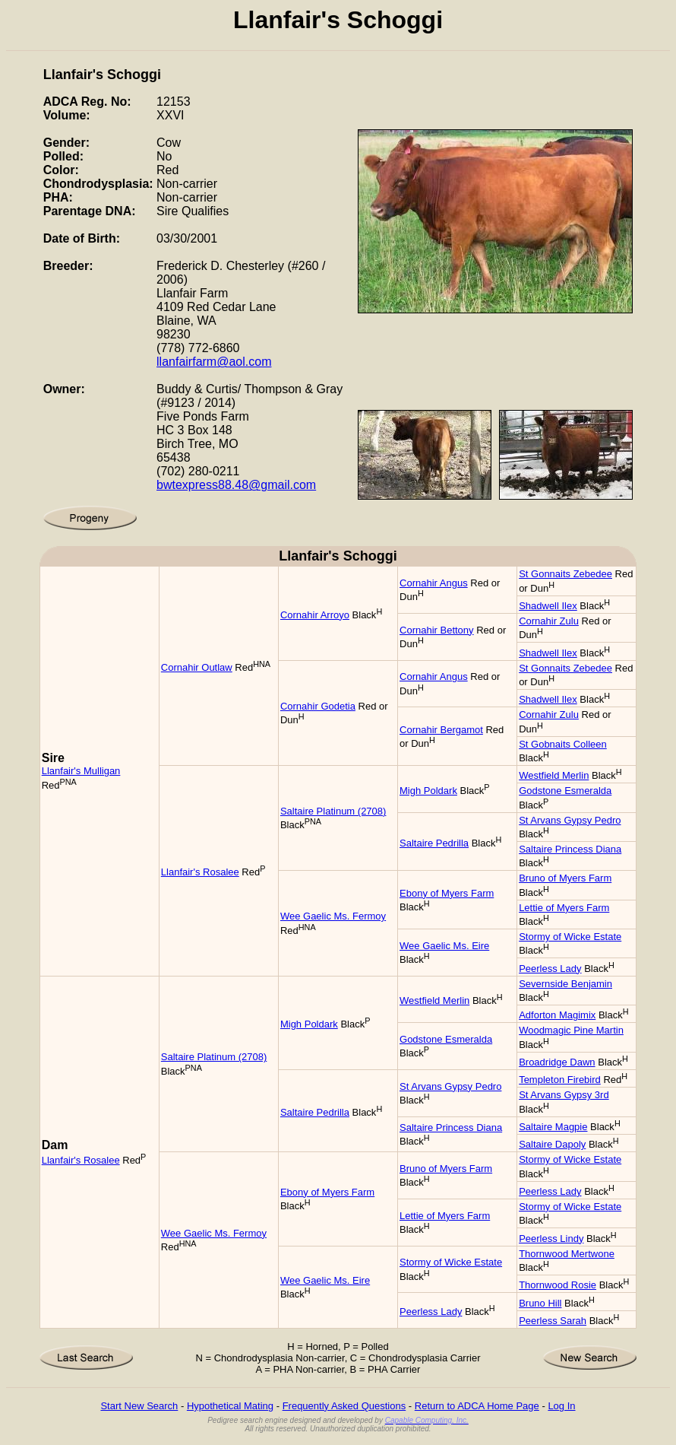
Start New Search (139, 1406)
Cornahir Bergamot (441, 729)
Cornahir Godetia (317, 706)
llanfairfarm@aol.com (213, 361)
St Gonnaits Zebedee (565, 574)
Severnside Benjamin (565, 983)
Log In (561, 1406)
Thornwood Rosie (557, 1285)
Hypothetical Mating (230, 1406)
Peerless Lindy (551, 1238)
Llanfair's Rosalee (200, 872)
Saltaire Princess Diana (570, 849)
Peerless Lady (550, 968)
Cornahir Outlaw (196, 667)
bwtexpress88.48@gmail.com (236, 484)
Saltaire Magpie (553, 1126)
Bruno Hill (540, 1303)
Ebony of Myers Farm (447, 893)
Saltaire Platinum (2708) (333, 811)
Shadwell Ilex (548, 605)
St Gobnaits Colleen (563, 744)
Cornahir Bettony (437, 630)
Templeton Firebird (560, 1079)
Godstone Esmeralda (565, 790)
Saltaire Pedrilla (434, 843)
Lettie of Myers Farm (564, 907)
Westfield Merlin (554, 775)
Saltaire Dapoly (552, 1144)
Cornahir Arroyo (314, 615)
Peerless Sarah (552, 1320)
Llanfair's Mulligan (81, 770)
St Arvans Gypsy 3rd (564, 1094)
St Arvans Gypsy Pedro (570, 820)
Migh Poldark (428, 790)
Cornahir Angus (434, 583)
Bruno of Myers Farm (565, 878)
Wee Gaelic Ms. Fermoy (333, 916)
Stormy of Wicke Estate (570, 936)
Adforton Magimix (557, 1015)
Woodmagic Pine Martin (571, 1030)
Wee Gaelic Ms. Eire (444, 945)
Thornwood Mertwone (566, 1253)
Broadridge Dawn (557, 1062)
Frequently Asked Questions (344, 1406)
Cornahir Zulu (549, 621)
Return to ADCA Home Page (477, 1406)
